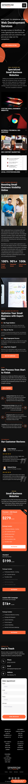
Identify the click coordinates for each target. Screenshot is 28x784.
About (10, 772)
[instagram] (15, 778)
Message (14, 708)
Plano (7, 756)
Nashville (20, 749)
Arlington (7, 731)
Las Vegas (20, 741)
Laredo (8, 749)
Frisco (8, 743)
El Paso (20, 737)
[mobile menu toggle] (24, 5)
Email (14, 692)
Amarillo (7, 729)
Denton (20, 735)
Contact (21, 772)
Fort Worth (7, 741)
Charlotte (7, 737)
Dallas (20, 733)
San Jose (7, 761)
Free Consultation (11, 45)
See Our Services (10, 356)
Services (16, 772)
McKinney (20, 747)
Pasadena (7, 754)
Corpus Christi (20, 731)
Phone (14, 699)
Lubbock (20, 745)
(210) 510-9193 (11, 662)
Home (6, 772)
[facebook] (9, 778)
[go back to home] (14, 768)
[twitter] (12, 778)
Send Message (14, 716)
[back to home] (8, 5)
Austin (8, 733)
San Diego (8, 760)
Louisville (20, 743)
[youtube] (18, 778)
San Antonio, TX (11, 675)
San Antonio (7, 758)
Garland (7, 745)
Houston (7, 747)
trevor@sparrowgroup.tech (14, 668)
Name (14, 686)
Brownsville (7, 735)
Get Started (7, 388)
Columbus (20, 729)
